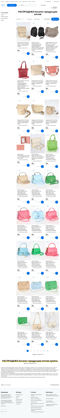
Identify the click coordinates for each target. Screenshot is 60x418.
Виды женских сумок (34, 397)
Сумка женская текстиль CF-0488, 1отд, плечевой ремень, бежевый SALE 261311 (23, 121)
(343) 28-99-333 (56, 1)
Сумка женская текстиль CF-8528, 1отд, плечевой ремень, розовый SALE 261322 (51, 82)
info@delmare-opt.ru (49, 405)
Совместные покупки (14, 1)
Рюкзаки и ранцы (5, 16)
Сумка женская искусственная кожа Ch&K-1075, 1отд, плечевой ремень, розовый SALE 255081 (51, 263)
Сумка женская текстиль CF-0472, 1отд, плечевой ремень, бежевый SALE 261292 (51, 121)
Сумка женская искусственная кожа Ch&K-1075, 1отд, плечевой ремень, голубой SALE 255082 (22, 263)
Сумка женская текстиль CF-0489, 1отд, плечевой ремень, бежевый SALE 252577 (37, 121)
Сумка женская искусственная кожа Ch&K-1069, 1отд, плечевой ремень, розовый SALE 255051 (22, 228)
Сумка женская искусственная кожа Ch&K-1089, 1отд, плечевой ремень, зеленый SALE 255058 (22, 335)
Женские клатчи (34, 401)
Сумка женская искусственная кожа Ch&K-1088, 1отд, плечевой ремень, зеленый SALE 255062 (51, 299)
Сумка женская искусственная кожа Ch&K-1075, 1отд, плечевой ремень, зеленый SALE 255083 (37, 263)
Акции (30, 1)
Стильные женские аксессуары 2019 (37, 411)
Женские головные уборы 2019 (36, 400)
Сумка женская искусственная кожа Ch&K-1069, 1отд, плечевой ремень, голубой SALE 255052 (36, 192)
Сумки (3, 14)
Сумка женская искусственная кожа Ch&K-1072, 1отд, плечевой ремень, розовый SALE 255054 (51, 228)
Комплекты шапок (19, 394)
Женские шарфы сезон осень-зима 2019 (37, 404)
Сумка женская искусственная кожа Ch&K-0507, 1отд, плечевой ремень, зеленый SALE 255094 (51, 157)
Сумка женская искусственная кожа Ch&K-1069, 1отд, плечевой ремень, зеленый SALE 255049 (51, 192)
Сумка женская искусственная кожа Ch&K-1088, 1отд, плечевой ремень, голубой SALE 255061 (36, 299)
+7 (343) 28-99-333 (54, 385)
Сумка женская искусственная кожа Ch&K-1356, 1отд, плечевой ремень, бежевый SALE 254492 (37, 335)
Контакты (33, 1)
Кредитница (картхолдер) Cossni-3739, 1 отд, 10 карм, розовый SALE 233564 (23, 156)
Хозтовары (18, 396)
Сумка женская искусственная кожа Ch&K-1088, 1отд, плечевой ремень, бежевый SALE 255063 (22, 299)
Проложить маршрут (49, 398)
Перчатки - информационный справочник (36, 410)
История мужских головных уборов (37, 406)
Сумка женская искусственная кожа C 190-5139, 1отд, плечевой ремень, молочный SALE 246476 (38, 157)
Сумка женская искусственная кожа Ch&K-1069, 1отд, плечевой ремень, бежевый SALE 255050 (22, 192)
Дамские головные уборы (35, 398)
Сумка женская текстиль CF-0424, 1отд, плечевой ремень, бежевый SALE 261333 (37, 82)
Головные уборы (19, 402)
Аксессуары (18, 403)
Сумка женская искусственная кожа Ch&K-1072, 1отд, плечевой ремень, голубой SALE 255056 (36, 228)
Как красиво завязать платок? (36, 407)
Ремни (2, 20)
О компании (7, 1)
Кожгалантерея (4, 18)
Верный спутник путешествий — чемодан (36, 395)
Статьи (19, 1)
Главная (2, 1)
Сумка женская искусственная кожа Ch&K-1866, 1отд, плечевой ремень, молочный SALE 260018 (51, 335)
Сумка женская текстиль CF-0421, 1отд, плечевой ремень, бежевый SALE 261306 (23, 44)
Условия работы (25, 1)
